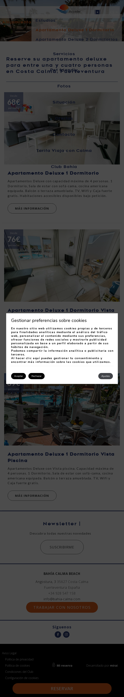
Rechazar (36, 376)
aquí (36, 358)
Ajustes (105, 376)
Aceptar (18, 376)
